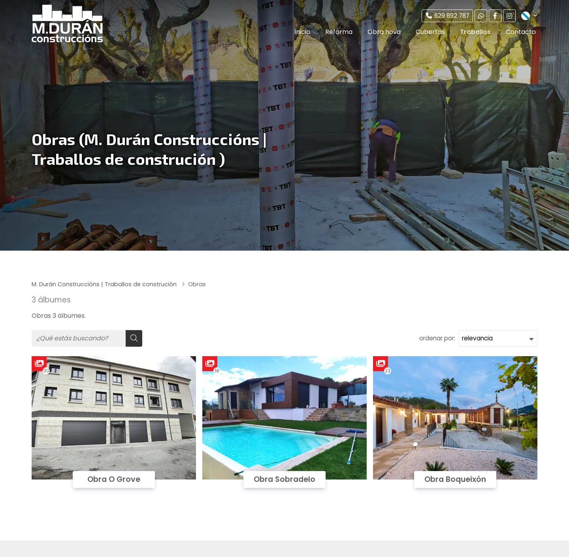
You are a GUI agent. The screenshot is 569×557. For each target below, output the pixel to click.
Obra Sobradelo (284, 479)
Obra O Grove (113, 479)
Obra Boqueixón (455, 479)
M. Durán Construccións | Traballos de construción (105, 284)
